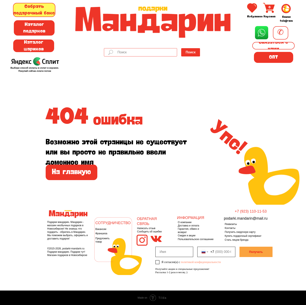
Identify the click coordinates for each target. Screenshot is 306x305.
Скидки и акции (186, 235)
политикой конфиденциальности (201, 262)
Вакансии (100, 229)
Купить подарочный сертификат (243, 235)
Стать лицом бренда (237, 239)
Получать (256, 252)
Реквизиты (231, 224)
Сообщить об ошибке (149, 231)
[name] (174, 252)
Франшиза (101, 233)
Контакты (230, 228)
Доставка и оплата (188, 225)
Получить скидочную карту (240, 232)
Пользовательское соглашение (196, 239)
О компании (185, 222)
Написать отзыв (146, 228)
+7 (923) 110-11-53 (251, 211)
